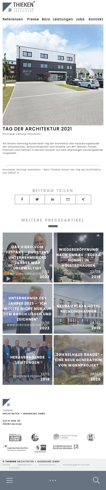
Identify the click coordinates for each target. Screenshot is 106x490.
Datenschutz (47, 464)
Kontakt (96, 19)
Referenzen (13, 19)
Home (6, 464)
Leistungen (63, 19)
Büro (46, 19)
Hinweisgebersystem (76, 464)
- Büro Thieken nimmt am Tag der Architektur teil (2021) (52, 171)
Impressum (24, 464)
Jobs (80, 19)
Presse (33, 19)
